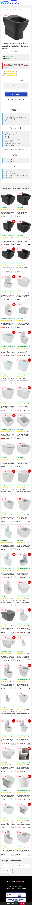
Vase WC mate (7, 871)
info (13, 216)
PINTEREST (20, 881)
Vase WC (5, 10)
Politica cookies (21, 888)
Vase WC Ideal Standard (16, 10)
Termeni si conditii (12, 886)
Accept (23, 903)
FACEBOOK (11, 881)
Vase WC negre (7, 866)
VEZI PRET (16, 94)
